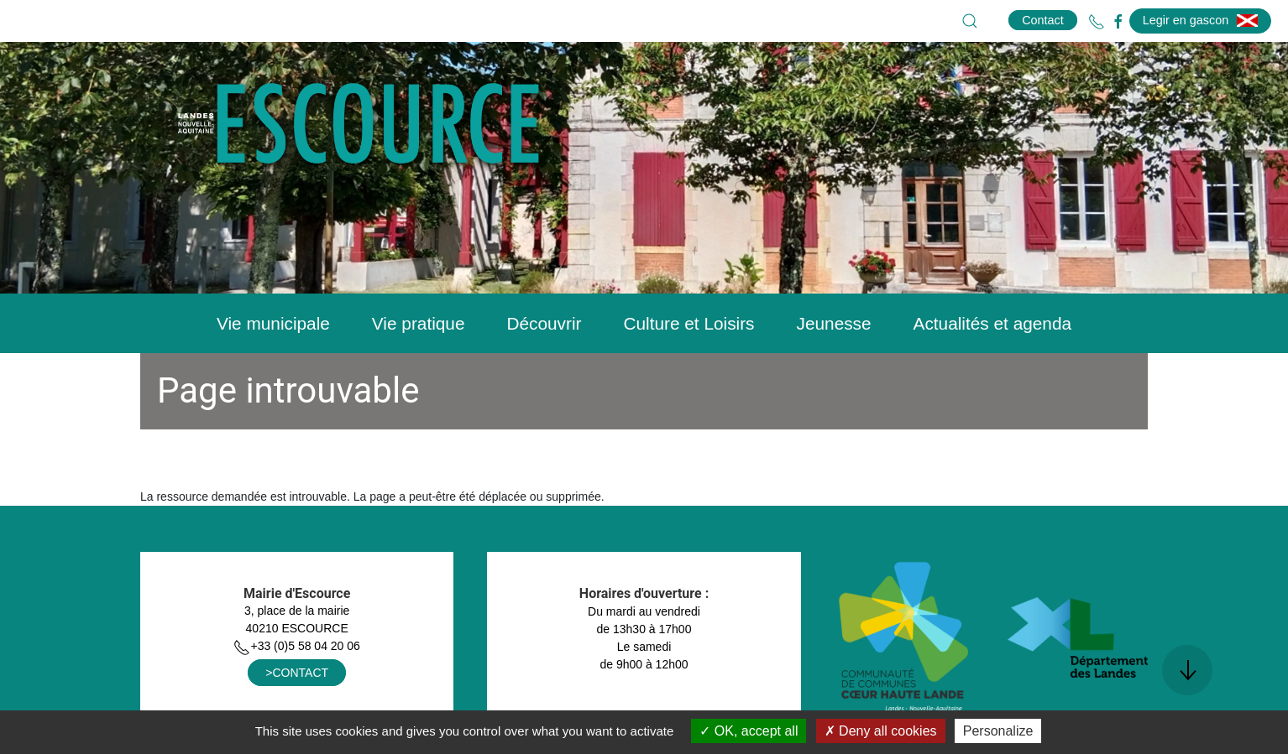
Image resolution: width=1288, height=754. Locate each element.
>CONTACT (296, 672)
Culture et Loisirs (688, 323)
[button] (969, 21)
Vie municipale (273, 323)
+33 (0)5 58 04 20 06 (296, 646)
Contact (1043, 20)
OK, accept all (748, 731)
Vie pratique (418, 323)
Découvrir (543, 323)
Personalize (998, 731)
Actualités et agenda (992, 323)
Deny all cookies (881, 731)
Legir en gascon (1200, 20)
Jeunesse (834, 323)
